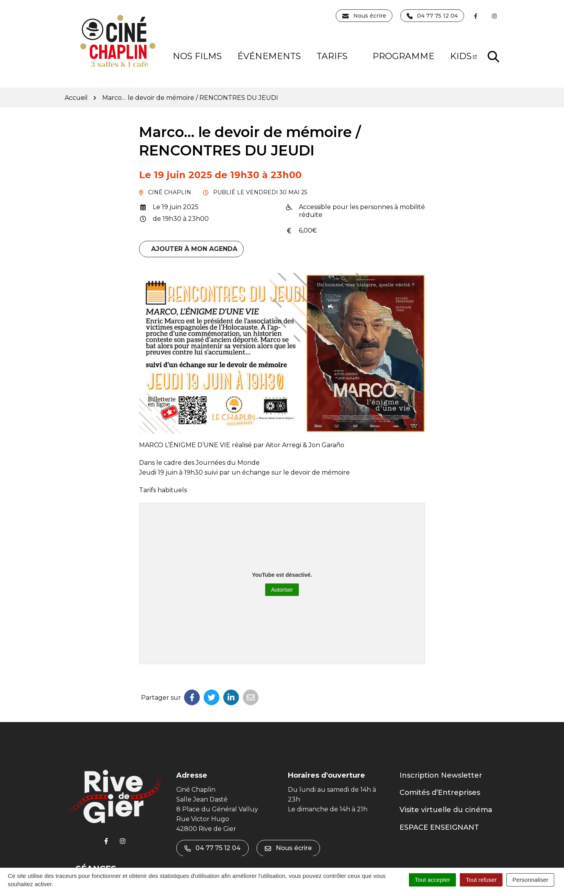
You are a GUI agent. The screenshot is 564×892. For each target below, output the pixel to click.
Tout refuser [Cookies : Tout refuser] (481, 879)
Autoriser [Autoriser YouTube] (282, 590)
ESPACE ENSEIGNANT (439, 827)
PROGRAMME (403, 56)
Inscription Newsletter (441, 775)
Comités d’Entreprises (440, 792)
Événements (269, 56)
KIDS (463, 56)
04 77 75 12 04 (212, 848)
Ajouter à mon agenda (194, 249)
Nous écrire (288, 848)
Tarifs (338, 56)
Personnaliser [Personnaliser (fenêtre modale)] (530, 879)
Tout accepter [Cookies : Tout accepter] (432, 879)
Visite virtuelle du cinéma (446, 809)
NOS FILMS (197, 56)
